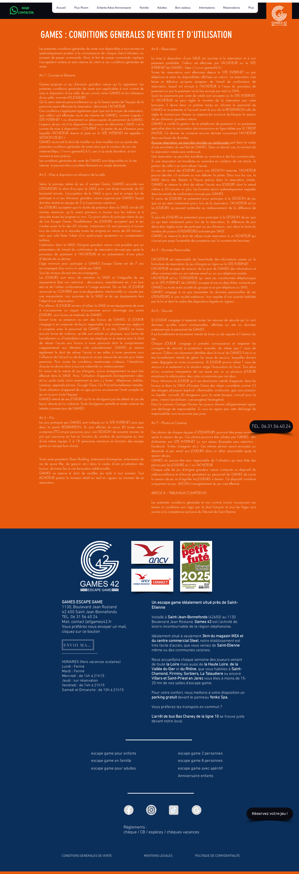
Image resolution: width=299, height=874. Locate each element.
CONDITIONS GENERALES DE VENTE (87, 856)
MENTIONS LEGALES (158, 856)
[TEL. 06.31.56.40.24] (271, 426)
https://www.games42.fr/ (203, 67)
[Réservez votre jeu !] (270, 814)
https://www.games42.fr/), (71, 151)
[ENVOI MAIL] (78, 645)
